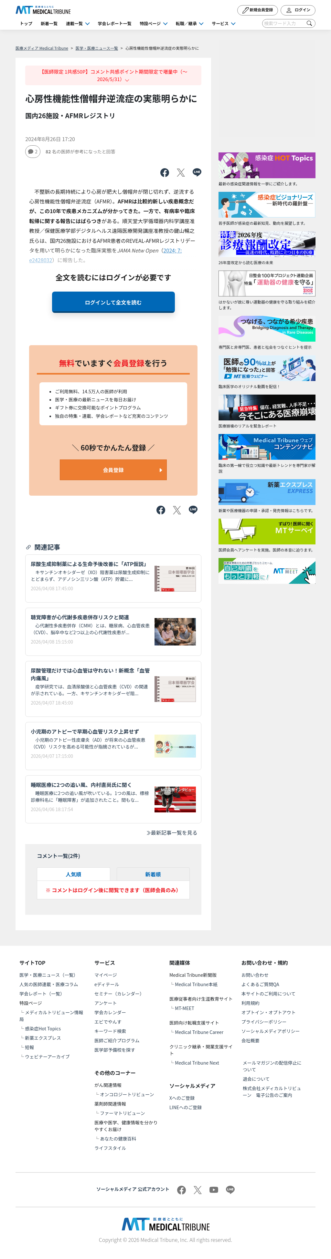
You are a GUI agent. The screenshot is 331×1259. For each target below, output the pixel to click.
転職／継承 (186, 23)
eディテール (106, 984)
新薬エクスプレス (43, 1038)
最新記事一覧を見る (172, 832)
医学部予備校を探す (114, 1050)
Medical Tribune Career (199, 1032)
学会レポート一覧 (115, 23)
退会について (256, 1079)
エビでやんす (108, 1021)
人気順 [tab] (73, 874)
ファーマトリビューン (122, 1113)
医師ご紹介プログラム (117, 1040)
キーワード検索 (110, 1031)
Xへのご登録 (182, 1098)
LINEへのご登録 (185, 1107)
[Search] (288, 23)
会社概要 (250, 1040)
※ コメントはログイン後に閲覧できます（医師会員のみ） (113, 890)
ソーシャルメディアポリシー (270, 1031)
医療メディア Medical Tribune (42, 48)
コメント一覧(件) (58, 856)
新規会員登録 (257, 10)
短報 (29, 1047)
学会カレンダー (110, 1012)
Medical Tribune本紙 (196, 984)
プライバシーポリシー (264, 1021)
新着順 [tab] (153, 874)
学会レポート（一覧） (42, 993)
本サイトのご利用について (268, 993)
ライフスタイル (110, 1148)
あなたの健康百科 (118, 1138)
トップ (26, 23)
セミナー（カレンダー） (119, 993)
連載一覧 (74, 23)
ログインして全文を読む (113, 302)
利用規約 (250, 1003)
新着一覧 (49, 23)
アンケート (105, 1003)
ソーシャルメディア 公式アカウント (132, 1189)
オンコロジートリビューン (127, 1094)
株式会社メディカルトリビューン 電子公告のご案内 (272, 1091)
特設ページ (150, 23)
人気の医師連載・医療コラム (48, 984)
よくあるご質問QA (260, 984)
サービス (220, 23)
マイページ (105, 975)
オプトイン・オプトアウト (268, 1012)
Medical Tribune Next (197, 1062)
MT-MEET (184, 1008)
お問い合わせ (255, 975)
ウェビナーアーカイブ (47, 1056)
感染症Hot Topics (43, 1028)
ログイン (298, 10)
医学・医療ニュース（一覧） (48, 975)
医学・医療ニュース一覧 (97, 48)
